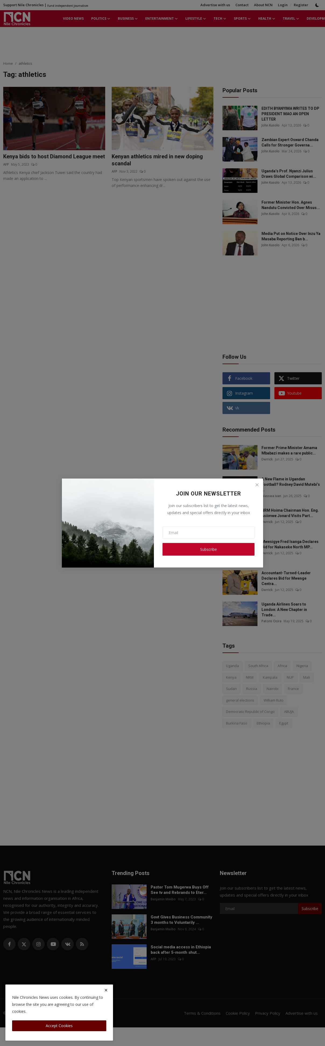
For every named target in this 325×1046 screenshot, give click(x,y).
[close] (106, 990)
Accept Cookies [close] (59, 1025)
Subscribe (208, 549)
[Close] (257, 485)
